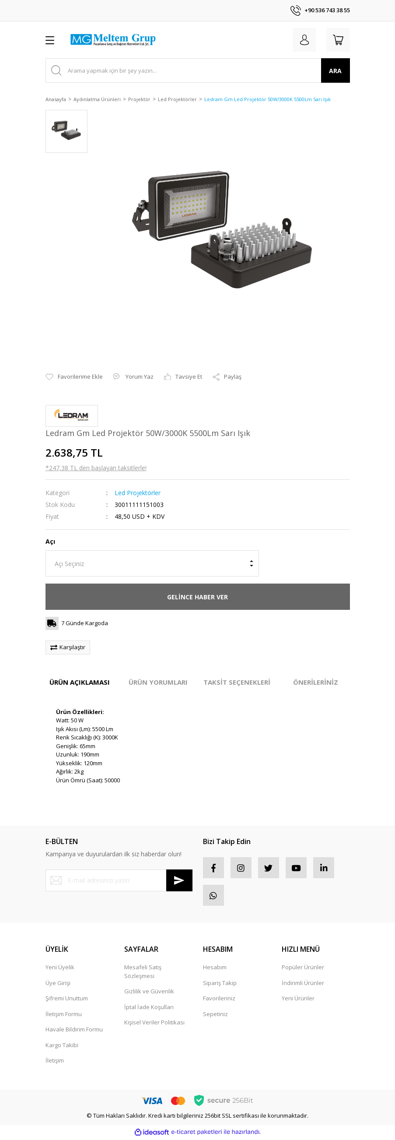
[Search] (197, 70)
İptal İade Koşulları (149, 1009)
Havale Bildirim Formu (74, 1031)
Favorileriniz (219, 1000)
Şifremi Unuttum (66, 1000)
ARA (335, 71)
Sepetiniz (215, 1016)
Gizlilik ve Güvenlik (149, 993)
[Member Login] (302, 40)
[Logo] (113, 40)
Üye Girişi (57, 985)
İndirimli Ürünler (303, 985)
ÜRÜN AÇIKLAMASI (79, 682)
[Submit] (179, 880)
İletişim (54, 1062)
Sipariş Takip (220, 985)
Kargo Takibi (61, 1047)
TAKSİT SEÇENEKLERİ (236, 682)
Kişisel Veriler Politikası (154, 1024)
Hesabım (215, 969)
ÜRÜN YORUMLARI (158, 682)
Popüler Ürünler (303, 969)
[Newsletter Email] (118, 880)
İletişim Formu (63, 1016)
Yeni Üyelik (59, 969)
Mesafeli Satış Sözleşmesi (142, 973)
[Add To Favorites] (74, 377)
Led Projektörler (138, 493)
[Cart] (337, 40)
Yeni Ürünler (298, 1000)
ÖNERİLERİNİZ (315, 682)
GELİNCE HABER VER (197, 597)
